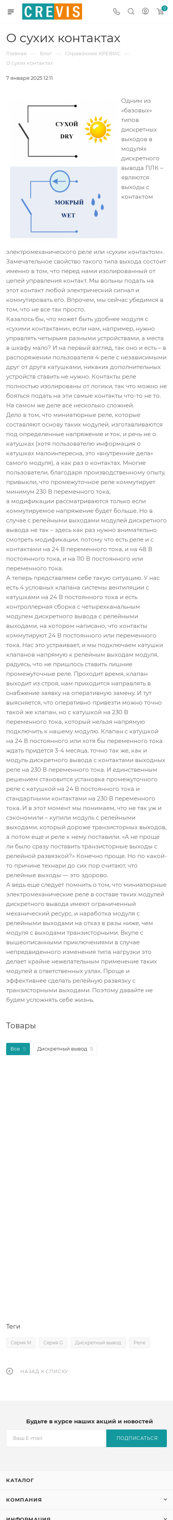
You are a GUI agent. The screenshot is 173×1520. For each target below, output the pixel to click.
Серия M (21, 1342)
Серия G (53, 1342)
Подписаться (137, 1438)
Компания (24, 1500)
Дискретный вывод (98, 1342)
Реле (139, 1342)
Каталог (20, 1480)
